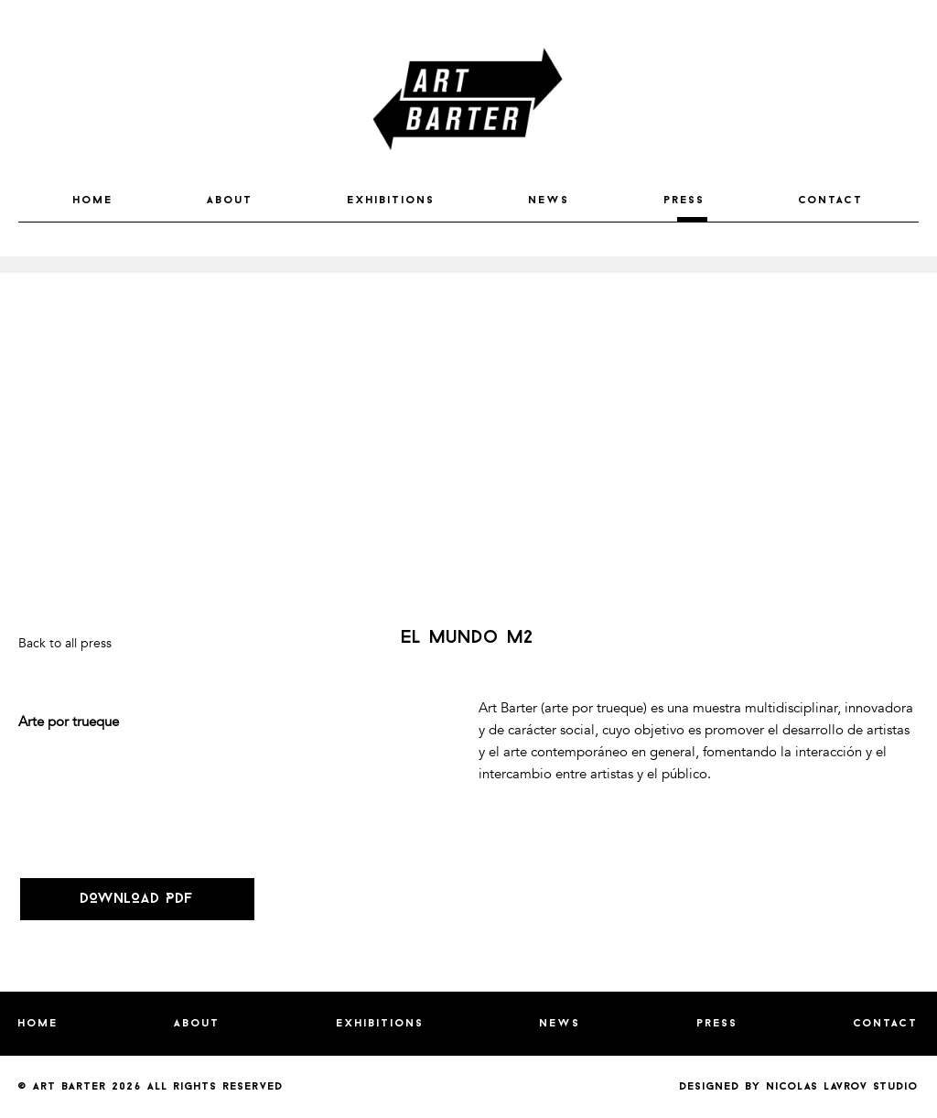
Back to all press (65, 643)
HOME (93, 200)
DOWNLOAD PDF (137, 899)
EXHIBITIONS (392, 200)
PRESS (684, 200)
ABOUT (230, 200)
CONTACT (831, 200)
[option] (468, 264)
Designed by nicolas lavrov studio (799, 1086)
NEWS (549, 200)
